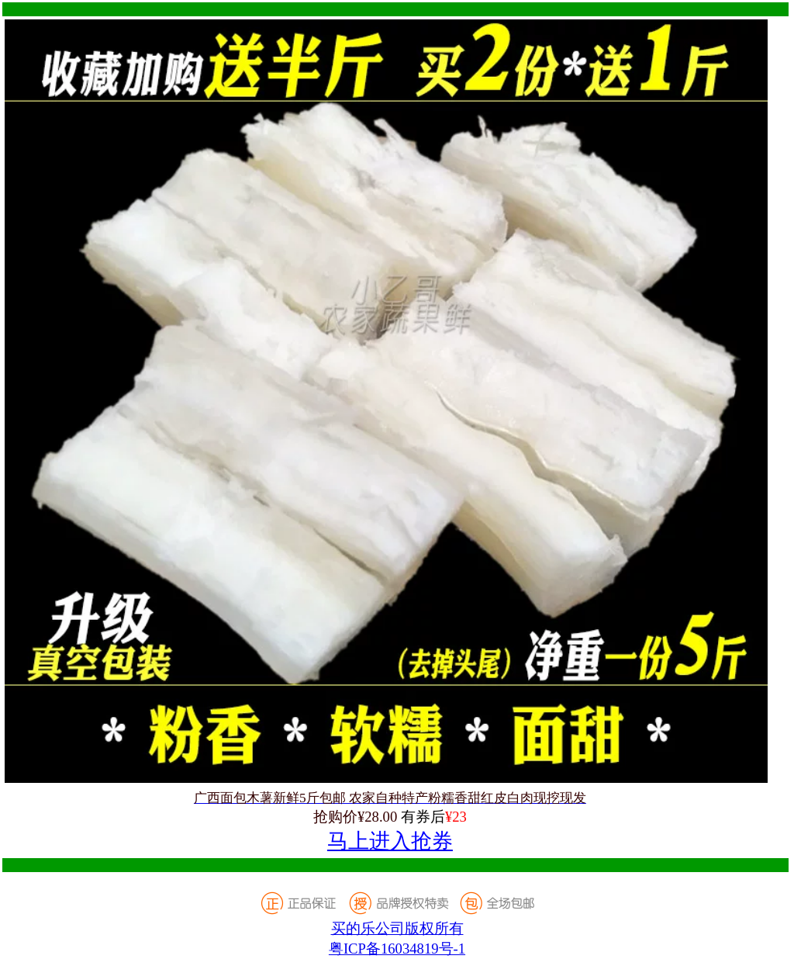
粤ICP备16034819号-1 (397, 948)
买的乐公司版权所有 (397, 928)
